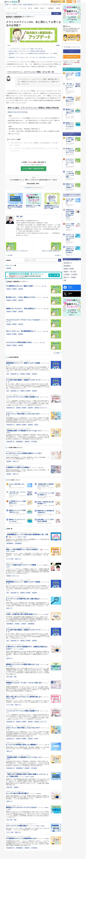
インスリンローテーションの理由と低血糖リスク (22, 397)
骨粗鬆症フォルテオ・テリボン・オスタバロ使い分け (24, 683)
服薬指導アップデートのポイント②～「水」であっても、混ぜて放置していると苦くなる (32, 57)
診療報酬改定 (51, 8)
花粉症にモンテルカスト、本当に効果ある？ (21, 308)
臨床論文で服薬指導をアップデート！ (31, 4)
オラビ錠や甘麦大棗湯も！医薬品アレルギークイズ (23, 380)
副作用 (36, 424)
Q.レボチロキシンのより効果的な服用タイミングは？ (24, 453)
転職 (15, 676)
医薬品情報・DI (14, 374)
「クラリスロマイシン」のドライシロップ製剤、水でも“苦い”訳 (25, 48)
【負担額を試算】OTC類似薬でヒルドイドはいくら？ (24, 430)
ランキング (15, 8)
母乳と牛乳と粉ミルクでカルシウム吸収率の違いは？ (24, 697)
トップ (8, 8)
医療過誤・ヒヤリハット (41, 407)
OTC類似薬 (74, 274)
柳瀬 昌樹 (21, 649)
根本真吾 (8, 432)
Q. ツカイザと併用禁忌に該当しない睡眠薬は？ (22, 744)
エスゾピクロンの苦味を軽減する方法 (19, 342)
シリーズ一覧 (23, 8)
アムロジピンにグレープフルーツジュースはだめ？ (23, 320)
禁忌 (8, 374)
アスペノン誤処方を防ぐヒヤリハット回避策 (21, 565)
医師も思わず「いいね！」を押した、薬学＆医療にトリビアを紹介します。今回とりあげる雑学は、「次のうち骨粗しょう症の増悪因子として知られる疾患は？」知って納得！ (27, 555)
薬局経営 (24, 623)
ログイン (78, 1)
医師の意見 (9, 787)
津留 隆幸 (46, 614)
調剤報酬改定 (19, 441)
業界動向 (17, 623)
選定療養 (36, 8)
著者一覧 (30, 8)
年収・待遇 (9, 676)
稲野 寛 (47, 744)
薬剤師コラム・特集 (17, 4)
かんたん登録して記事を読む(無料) (33, 168)
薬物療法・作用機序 (12, 289)
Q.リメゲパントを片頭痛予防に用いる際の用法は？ (23, 599)
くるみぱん (8, 684)
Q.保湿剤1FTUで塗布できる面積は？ (18, 467)
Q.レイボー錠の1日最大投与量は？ (18, 793)
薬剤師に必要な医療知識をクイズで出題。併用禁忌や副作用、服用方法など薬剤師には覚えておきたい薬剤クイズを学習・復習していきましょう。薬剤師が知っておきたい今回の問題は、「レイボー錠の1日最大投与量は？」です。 (27, 797)
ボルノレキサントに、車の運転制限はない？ (21, 331)
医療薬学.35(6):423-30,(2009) (17, 112)
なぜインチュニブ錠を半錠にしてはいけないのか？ (23, 414)
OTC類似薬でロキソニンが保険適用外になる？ (22, 838)
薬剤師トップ (8, 4)
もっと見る (57, 352)
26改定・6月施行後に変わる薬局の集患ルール (21, 614)
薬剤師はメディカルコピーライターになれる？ (22, 807)
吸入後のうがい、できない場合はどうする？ (21, 297)
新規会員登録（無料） (33, 183)
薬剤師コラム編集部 (22, 537)
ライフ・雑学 (10, 559)
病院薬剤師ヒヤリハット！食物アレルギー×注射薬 (23, 363)
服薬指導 (58, 8)
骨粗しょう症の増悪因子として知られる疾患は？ (22, 549)
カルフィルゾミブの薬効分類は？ (17, 826)
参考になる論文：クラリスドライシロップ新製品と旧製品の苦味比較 (27, 51)
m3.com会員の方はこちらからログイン (33, 187)
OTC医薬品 (34, 441)
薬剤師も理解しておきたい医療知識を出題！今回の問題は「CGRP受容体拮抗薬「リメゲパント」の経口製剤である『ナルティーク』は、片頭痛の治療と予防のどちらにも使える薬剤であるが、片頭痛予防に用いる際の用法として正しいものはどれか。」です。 (27, 604)
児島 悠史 (44, 286)
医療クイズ (43, 8)
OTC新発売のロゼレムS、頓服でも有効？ (20, 286)
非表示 (58, 45)
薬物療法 (16, 787)
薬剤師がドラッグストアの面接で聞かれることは (22, 664)
